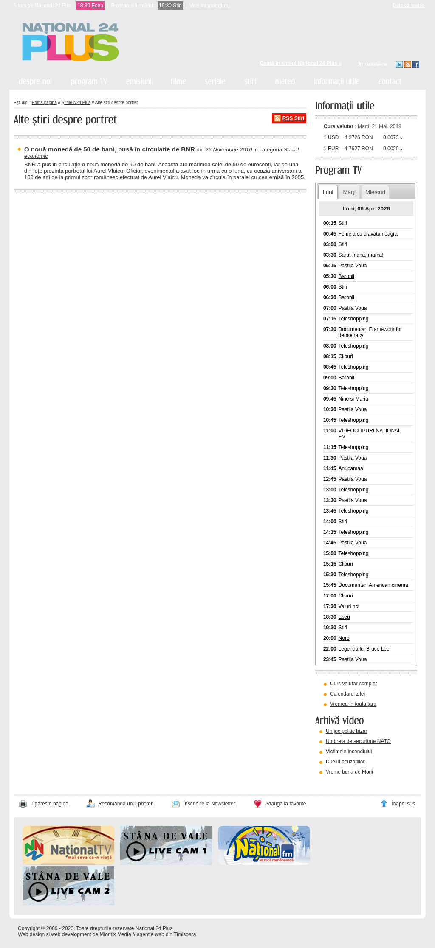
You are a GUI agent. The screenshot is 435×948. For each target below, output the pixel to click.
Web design (31, 934)
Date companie (408, 5)
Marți (349, 192)
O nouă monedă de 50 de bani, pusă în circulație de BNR (109, 149)
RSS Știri (293, 118)
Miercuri (375, 192)
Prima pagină (44, 102)
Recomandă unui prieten (126, 804)
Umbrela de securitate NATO (358, 741)
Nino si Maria (353, 399)
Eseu (97, 5)
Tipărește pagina (49, 804)
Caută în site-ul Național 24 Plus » (301, 63)
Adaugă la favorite (285, 804)
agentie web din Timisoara (166, 934)
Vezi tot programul (210, 5)
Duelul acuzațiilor (345, 762)
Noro (344, 638)
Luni (327, 192)
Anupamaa (351, 468)
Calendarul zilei (347, 694)
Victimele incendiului (349, 751)
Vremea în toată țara (353, 704)
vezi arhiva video (338, 782)
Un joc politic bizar (346, 731)
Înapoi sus (403, 804)
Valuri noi (349, 606)
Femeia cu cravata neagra (368, 234)
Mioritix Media (115, 934)
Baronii (346, 276)
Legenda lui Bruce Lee (364, 649)
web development (71, 934)
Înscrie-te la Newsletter (209, 804)
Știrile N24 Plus (76, 102)
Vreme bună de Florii (349, 772)
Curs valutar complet (353, 684)
